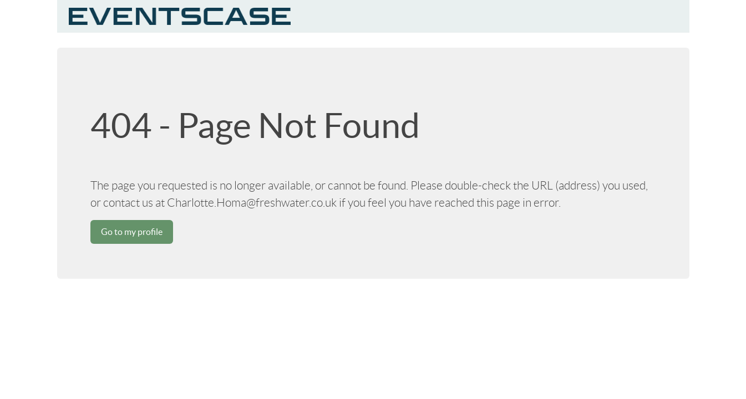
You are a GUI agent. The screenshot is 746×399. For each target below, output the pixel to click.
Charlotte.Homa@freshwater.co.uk (252, 202)
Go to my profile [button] (132, 232)
